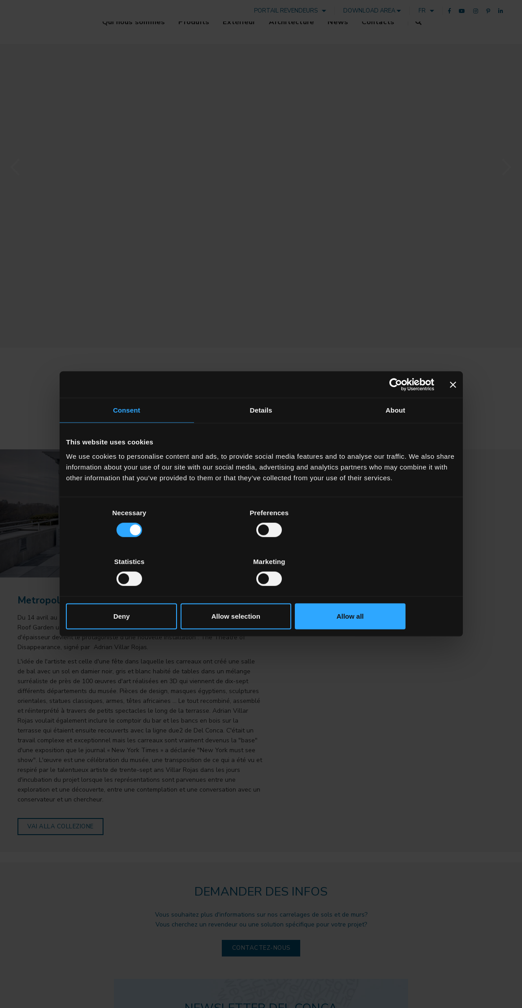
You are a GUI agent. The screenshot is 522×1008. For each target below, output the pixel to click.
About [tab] (396, 435)
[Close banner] (453, 409)
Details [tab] (261, 435)
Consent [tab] (126, 435)
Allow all (392, 592)
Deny (130, 592)
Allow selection (261, 592)
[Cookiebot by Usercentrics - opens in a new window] (395, 409)
